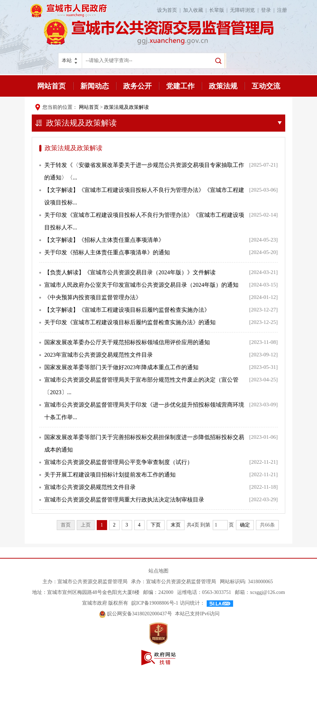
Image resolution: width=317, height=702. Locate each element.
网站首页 (51, 86)
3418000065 (260, 581)
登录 (269, 10)
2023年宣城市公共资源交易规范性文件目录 (98, 355)
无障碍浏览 (245, 10)
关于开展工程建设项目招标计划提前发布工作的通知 (110, 475)
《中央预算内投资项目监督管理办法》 (92, 297)
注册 (282, 10)
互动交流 (266, 86)
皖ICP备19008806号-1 (154, 603)
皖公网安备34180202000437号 (136, 613)
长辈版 (219, 10)
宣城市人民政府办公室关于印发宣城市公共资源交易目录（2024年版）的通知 (141, 285)
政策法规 (223, 86)
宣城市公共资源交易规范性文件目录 (90, 487)
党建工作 (180, 86)
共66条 (267, 525)
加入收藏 (196, 10)
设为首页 (170, 10)
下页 (156, 525)
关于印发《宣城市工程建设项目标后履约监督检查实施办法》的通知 (130, 322)
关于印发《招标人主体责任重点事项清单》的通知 (107, 252)
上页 (86, 525)
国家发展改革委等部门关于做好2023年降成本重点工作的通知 (121, 367)
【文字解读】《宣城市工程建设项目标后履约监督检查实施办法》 (127, 310)
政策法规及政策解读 (126, 107)
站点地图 (158, 571)
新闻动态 (94, 86)
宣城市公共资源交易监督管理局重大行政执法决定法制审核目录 (124, 500)
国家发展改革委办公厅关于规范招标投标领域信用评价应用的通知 (127, 342)
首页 (66, 525)
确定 (245, 525)
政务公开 (137, 86)
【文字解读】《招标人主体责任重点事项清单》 (104, 240)
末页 (176, 525)
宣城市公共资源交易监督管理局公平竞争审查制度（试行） (118, 462)
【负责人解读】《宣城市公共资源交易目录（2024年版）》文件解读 (130, 272)
